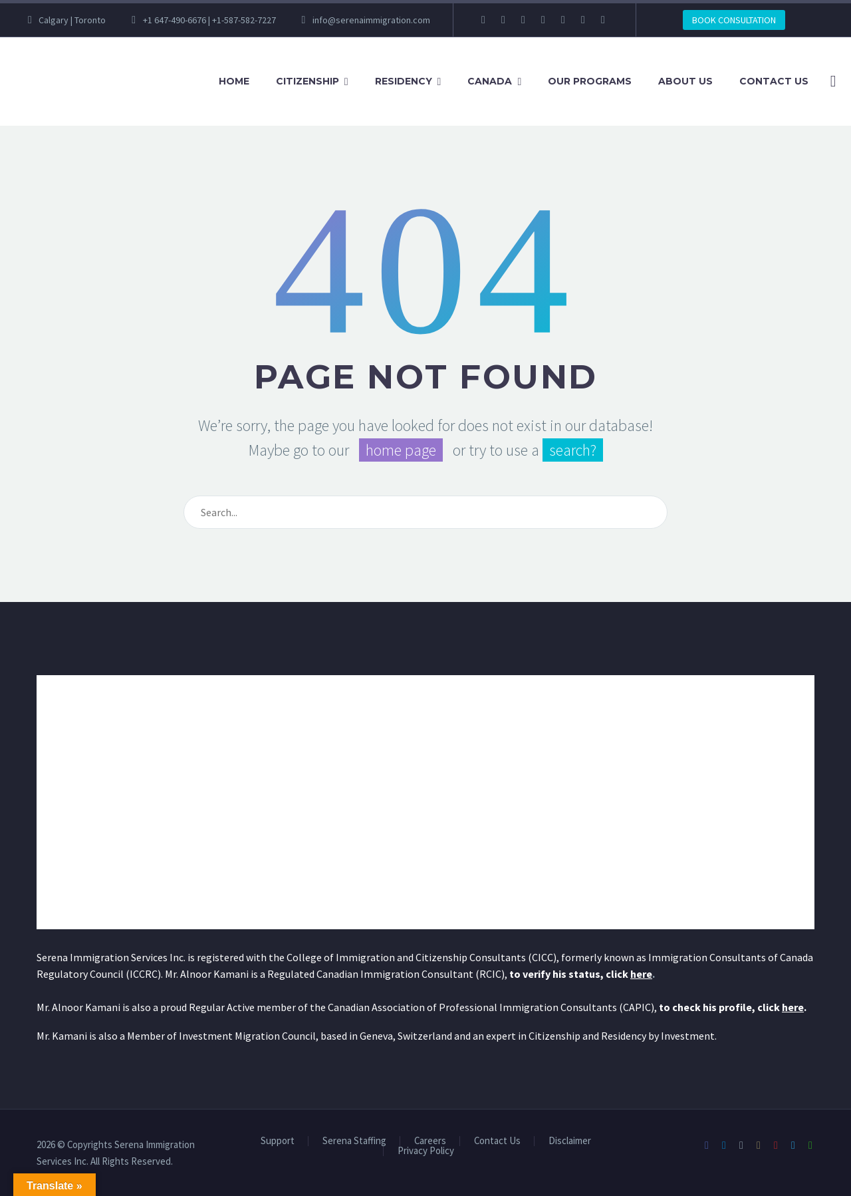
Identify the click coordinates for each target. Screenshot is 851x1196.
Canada (489, 81)
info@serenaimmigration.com (371, 20)
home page (401, 450)
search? (572, 450)
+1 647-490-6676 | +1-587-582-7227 (209, 20)
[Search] (831, 81)
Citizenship (307, 81)
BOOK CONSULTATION (734, 20)
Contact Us (773, 81)
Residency (403, 81)
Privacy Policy (426, 1151)
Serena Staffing (354, 1141)
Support (278, 1141)
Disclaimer (569, 1141)
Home (234, 81)
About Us (685, 81)
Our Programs (590, 81)
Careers (430, 1141)
